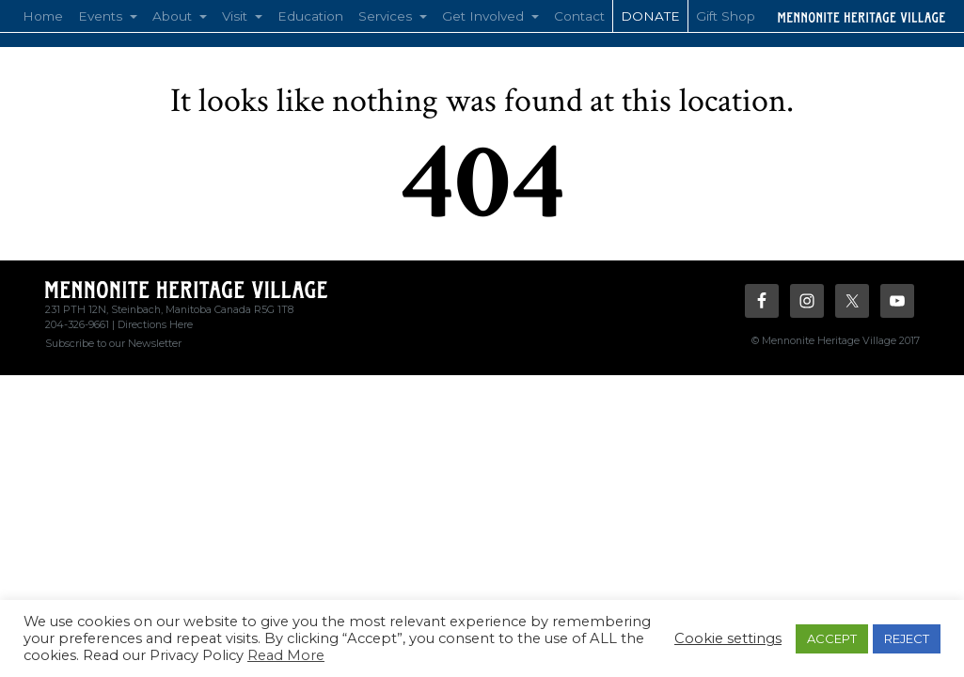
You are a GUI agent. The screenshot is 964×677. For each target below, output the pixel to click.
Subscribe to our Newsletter (113, 343)
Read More (285, 655)
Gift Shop (725, 16)
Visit (236, 16)
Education (310, 16)
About (174, 16)
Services (387, 16)
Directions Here (155, 324)
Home (43, 16)
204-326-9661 (77, 324)
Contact (579, 16)
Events (102, 16)
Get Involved (485, 16)
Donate (650, 16)
